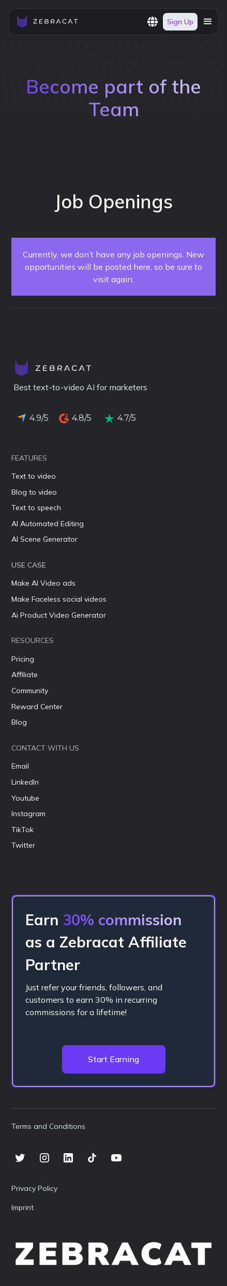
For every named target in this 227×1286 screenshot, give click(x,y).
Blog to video (34, 492)
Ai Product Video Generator (58, 615)
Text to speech (36, 507)
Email (20, 766)
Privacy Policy (34, 1188)
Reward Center (37, 706)
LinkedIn (25, 782)
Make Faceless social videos (59, 599)
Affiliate (24, 674)
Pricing (22, 659)
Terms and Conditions (48, 1126)
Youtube (25, 798)
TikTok (22, 829)
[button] (152, 22)
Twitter (23, 845)
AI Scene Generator (44, 539)
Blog (19, 722)
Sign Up (180, 21)
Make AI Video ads (43, 583)
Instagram (28, 813)
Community (29, 690)
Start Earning (113, 1059)
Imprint (22, 1207)
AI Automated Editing (47, 523)
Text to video (33, 476)
